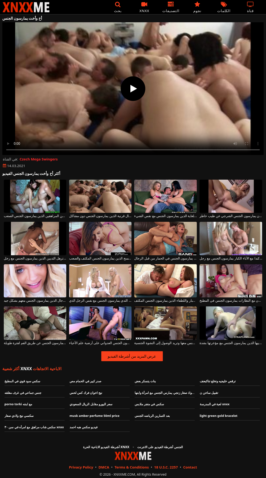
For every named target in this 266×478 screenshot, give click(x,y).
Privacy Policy (81, 467)
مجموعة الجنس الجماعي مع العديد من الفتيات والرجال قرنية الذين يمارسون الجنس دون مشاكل (100, 216)
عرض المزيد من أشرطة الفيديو (132, 356)
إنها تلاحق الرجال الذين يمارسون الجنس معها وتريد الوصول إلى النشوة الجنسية (165, 343)
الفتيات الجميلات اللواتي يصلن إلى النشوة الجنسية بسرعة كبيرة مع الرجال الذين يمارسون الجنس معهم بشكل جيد (35, 301)
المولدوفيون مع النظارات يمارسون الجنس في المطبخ (231, 301)
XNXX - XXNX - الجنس (26, 7)
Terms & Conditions (132, 467)
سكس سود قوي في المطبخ (22, 381)
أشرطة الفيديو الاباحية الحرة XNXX (106, 447)
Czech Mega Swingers (39, 159)
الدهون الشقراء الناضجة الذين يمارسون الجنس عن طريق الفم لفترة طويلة (35, 343)
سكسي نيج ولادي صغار (19, 416)
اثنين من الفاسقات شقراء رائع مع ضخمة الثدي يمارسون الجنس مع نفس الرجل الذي (100, 301)
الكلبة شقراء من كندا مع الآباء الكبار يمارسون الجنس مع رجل (231, 258)
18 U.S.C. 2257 (166, 467)
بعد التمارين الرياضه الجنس (152, 416)
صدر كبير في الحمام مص (86, 381)
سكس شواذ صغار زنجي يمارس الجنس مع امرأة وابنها (169, 393)
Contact (190, 467)
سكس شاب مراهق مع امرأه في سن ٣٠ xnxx (34, 427)
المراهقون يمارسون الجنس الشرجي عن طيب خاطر (231, 216)
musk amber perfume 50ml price (95, 416)
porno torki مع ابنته (18, 404)
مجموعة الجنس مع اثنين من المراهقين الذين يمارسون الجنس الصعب (35, 216)
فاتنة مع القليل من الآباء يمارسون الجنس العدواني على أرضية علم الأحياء (100, 343)
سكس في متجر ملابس (149, 404)
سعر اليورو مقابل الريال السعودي (91, 404)
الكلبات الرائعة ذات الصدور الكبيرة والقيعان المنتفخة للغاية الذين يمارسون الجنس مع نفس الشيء (165, 216)
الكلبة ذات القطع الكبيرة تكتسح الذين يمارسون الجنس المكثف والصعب (100, 258)
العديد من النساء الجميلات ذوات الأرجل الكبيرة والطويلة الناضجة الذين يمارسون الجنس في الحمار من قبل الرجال (165, 258)
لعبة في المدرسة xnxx (215, 404)
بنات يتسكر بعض (145, 381)
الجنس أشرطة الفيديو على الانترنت (160, 447)
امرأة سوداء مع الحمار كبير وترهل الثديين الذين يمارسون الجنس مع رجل (35, 258)
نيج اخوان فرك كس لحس (86, 393)
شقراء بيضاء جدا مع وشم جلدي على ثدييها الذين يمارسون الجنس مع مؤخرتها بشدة (231, 343)
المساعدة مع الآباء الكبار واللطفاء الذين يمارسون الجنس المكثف (165, 301)
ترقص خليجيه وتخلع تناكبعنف (218, 381)
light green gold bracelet (219, 416)
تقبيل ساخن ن (209, 393)
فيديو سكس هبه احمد (84, 427)
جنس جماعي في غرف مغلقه (23, 393)
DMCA (103, 467)
